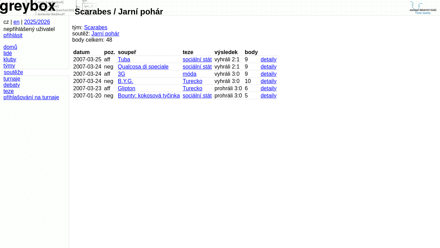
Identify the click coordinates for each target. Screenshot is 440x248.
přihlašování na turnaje (31, 97)
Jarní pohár (105, 34)
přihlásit (12, 35)
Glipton (126, 88)
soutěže (13, 72)
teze (8, 91)
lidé (7, 53)
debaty (11, 85)
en (16, 22)
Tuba (124, 59)
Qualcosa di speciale (143, 67)
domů (10, 47)
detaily (268, 59)
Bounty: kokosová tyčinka (149, 96)
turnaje (11, 79)
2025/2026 (37, 22)
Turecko (192, 81)
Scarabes (96, 27)
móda (189, 74)
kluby (9, 59)
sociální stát (197, 59)
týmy (9, 66)
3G (121, 74)
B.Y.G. (125, 81)
